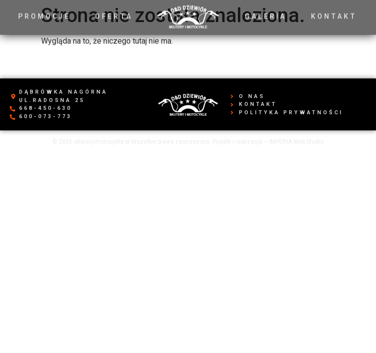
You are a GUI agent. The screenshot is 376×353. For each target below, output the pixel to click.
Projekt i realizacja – (240, 141)
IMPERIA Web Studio (296, 141)
